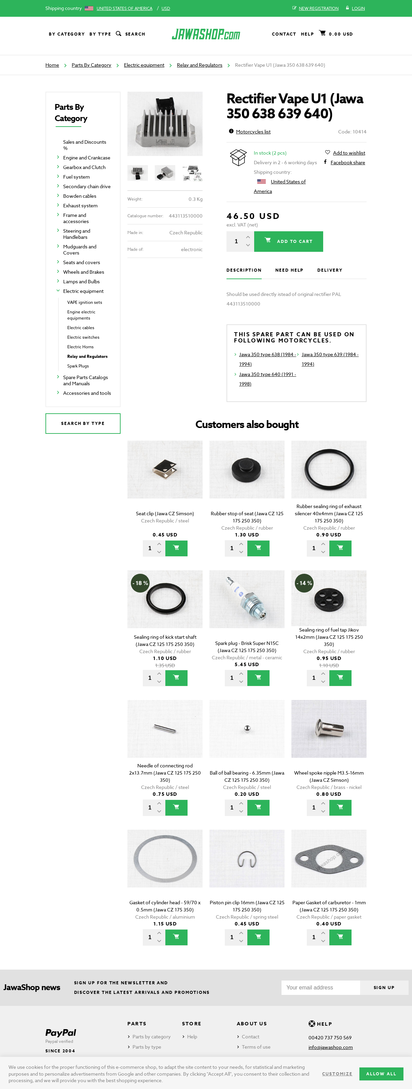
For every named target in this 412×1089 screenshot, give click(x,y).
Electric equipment (144, 65)
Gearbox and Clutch (84, 167)
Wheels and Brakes (83, 272)
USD (166, 8)
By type (100, 34)
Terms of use (256, 1046)
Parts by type (147, 1046)
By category (67, 34)
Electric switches (83, 337)
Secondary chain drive (87, 186)
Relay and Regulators (199, 65)
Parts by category (152, 1036)
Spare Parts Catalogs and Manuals (85, 380)
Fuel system (76, 176)
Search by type (83, 423)
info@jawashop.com (330, 1047)
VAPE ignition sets (84, 302)
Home (52, 65)
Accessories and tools (87, 393)
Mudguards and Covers (79, 249)
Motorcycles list (250, 131)
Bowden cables (79, 196)
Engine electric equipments (81, 315)
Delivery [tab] (329, 270)
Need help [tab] (289, 270)
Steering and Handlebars (76, 234)
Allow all (381, 1074)
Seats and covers (81, 262)
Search (130, 34)
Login (355, 8)
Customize (337, 1074)
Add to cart (294, 241)
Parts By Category (91, 65)
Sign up (384, 987)
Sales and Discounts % (84, 145)
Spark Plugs (78, 366)
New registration (315, 8)
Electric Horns (80, 347)
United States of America (124, 8)
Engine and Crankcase (86, 157)
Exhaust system (80, 205)
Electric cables (80, 327)
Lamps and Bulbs (81, 281)
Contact (284, 34)
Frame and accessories (76, 218)
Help (307, 34)
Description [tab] (244, 270)
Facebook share (348, 162)
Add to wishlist (349, 153)
